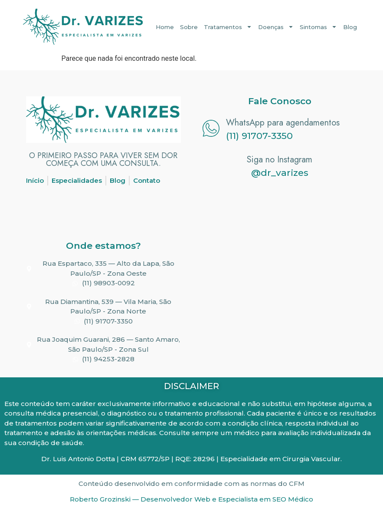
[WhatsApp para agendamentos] (211, 128)
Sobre (189, 26)
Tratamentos (228, 27)
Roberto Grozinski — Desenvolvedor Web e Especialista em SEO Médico (191, 499)
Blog (350, 26)
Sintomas (318, 27)
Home (165, 26)
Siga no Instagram (279, 159)
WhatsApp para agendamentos (283, 122)
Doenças (276, 27)
